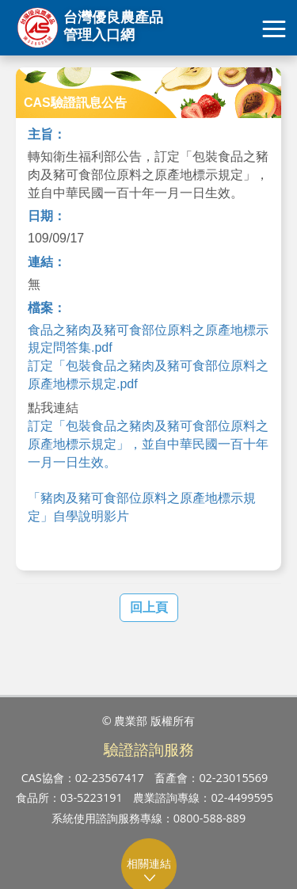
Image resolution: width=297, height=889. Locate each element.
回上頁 (149, 607)
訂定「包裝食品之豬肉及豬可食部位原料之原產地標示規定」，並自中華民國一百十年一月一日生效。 (148, 444)
